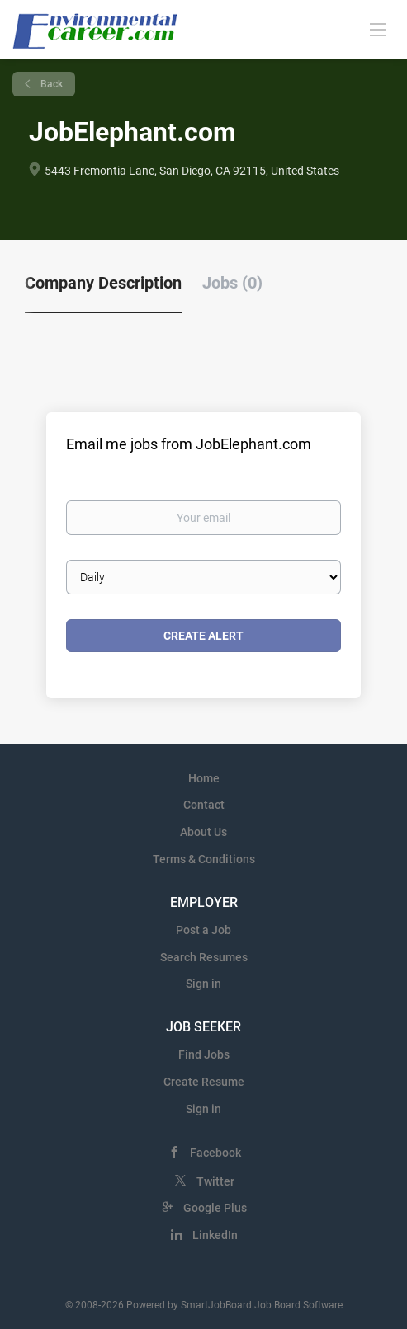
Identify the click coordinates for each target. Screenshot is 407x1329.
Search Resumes (204, 957)
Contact (204, 804)
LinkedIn (215, 1235)
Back (50, 84)
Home (204, 778)
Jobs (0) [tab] (232, 283)
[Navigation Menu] (378, 28)
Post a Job (203, 930)
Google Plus (215, 1207)
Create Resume (203, 1081)
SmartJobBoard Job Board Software (262, 1305)
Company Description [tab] (103, 283)
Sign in (203, 983)
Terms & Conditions (204, 859)
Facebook (215, 1152)
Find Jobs (204, 1054)
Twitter (215, 1181)
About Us (203, 831)
